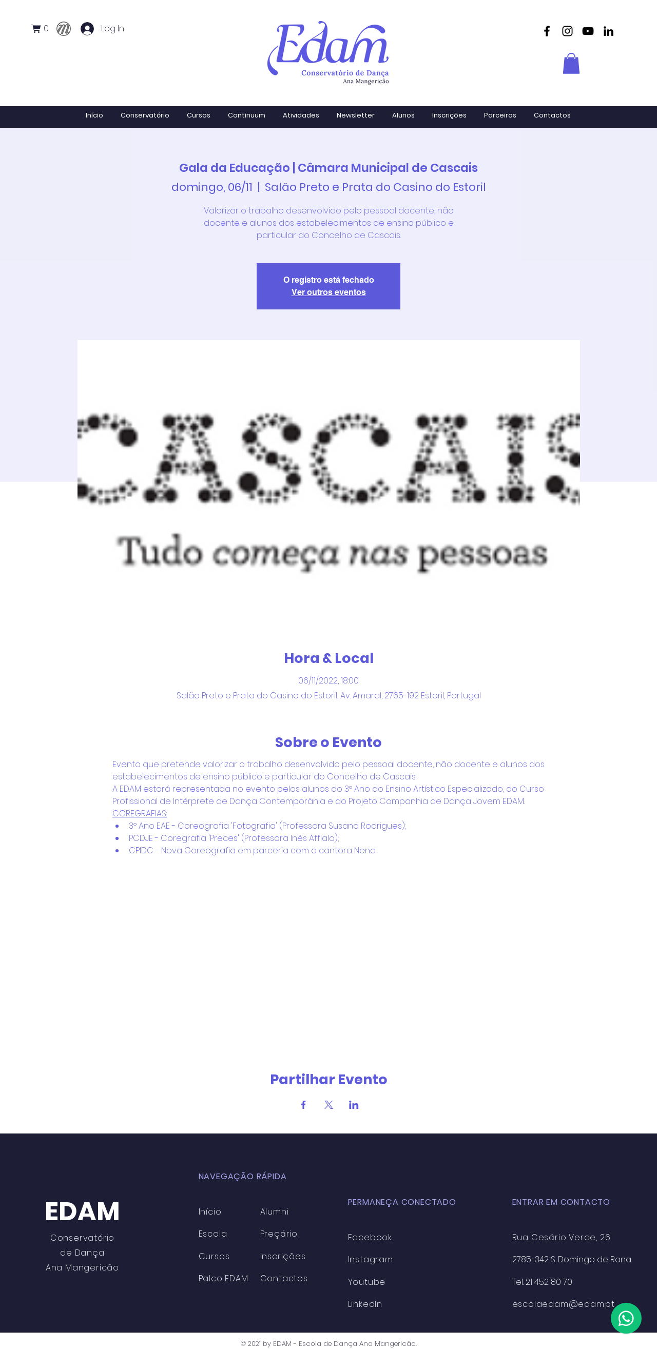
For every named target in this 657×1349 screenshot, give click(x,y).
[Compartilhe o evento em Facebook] (303, 1105)
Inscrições (283, 1256)
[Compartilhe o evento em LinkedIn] (354, 1105)
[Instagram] (567, 31)
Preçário (279, 1234)
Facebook (370, 1237)
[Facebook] (547, 31)
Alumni (274, 1212)
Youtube (367, 1282)
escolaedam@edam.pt (563, 1304)
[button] (43, 29)
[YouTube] (588, 31)
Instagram (370, 1259)
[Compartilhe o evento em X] (329, 1105)
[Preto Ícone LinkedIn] (608, 31)
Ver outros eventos (329, 292)
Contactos (284, 1278)
